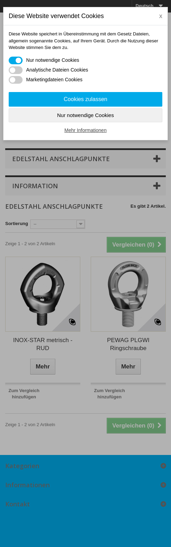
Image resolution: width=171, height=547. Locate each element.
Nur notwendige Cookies (85, 115)
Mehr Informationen (85, 130)
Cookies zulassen (85, 99)
